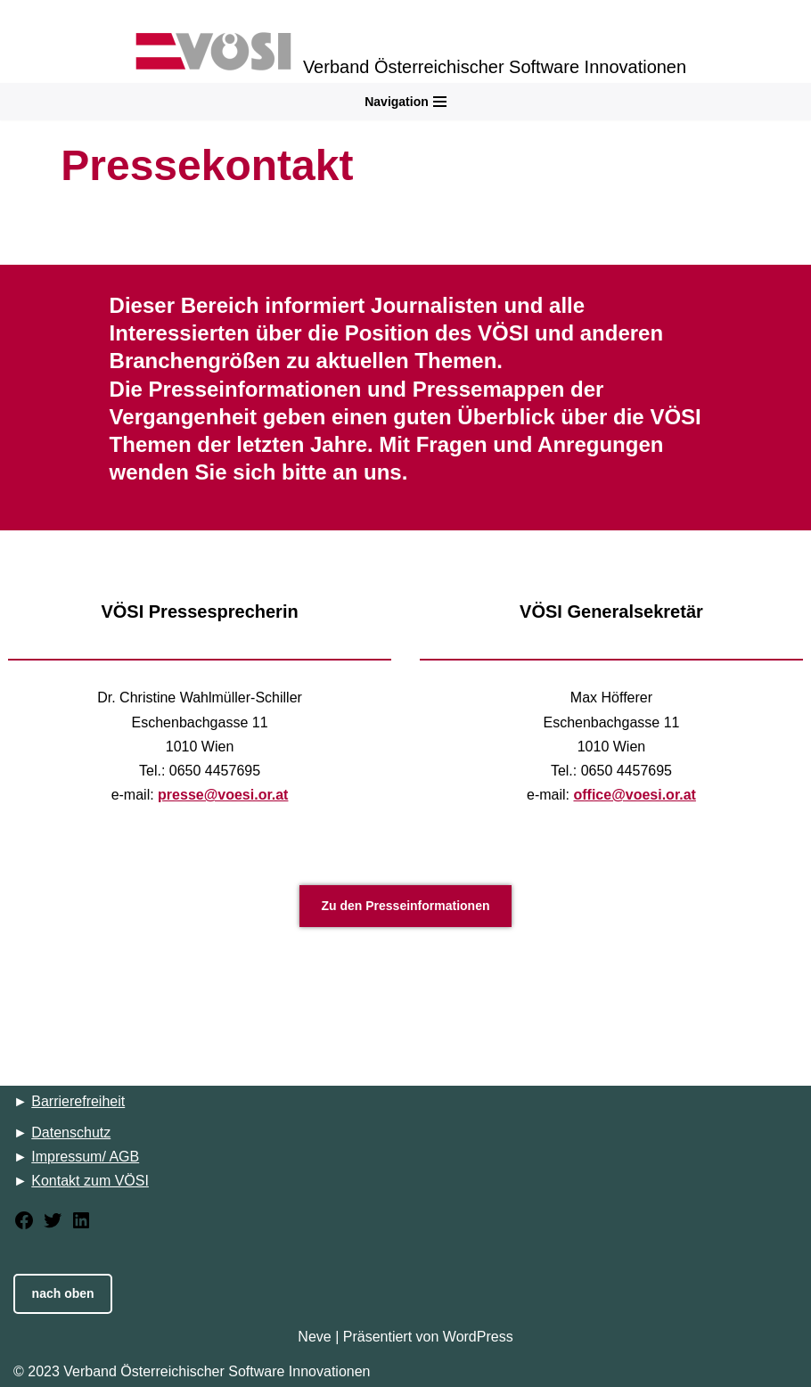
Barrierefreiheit (78, 1101)
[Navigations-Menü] (405, 101)
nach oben (63, 1293)
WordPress (478, 1336)
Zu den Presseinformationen (405, 906)
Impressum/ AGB (85, 1156)
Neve (314, 1336)
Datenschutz (71, 1132)
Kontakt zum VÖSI (90, 1180)
